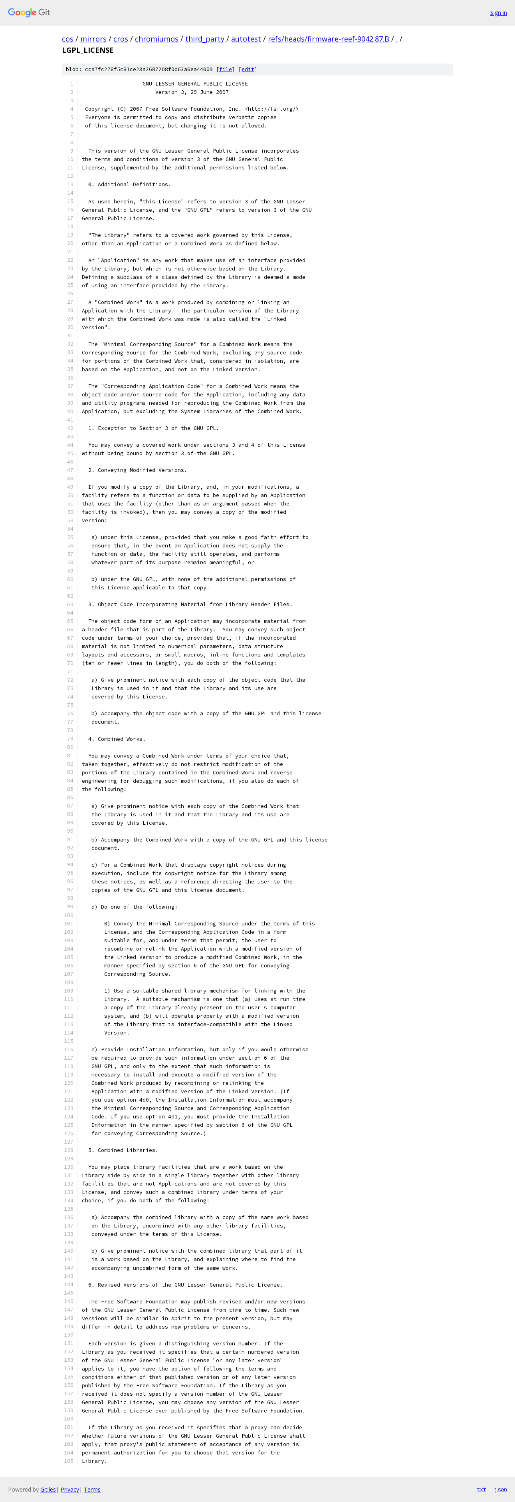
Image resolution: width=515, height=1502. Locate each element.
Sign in (498, 12)
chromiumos (156, 39)
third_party (204, 39)
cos (67, 39)
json (500, 1489)
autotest (246, 39)
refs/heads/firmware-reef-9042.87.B (328, 39)
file (225, 69)
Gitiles (48, 1489)
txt (481, 1489)
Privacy (70, 1489)
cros (120, 39)
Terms (92, 1489)
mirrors (93, 39)
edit (248, 69)
